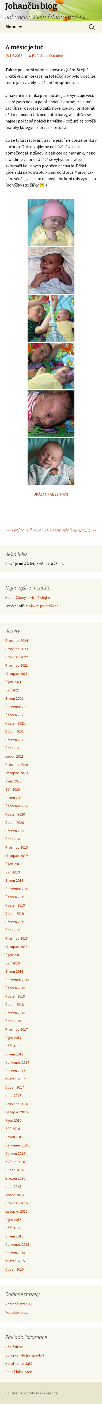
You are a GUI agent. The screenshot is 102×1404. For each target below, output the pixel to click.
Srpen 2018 (14, 971)
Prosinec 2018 (16, 938)
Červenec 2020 (17, 806)
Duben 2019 (14, 913)
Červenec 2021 (17, 706)
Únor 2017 (13, 1095)
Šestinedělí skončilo (73, 530)
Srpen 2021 (14, 698)
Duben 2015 (14, 1269)
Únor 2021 (13, 748)
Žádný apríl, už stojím (33, 597)
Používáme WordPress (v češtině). (32, 1393)
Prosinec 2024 (16, 640)
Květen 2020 (15, 814)
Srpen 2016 (14, 1136)
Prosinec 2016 (16, 1103)
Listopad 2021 (16, 673)
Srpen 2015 (14, 1236)
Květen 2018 (15, 996)
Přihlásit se (14, 1346)
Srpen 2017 (14, 1054)
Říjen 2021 (13, 681)
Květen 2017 (15, 1079)
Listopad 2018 (16, 946)
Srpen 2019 (14, 880)
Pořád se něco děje (47, 55)
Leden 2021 (14, 756)
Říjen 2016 (13, 1120)
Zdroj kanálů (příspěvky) (24, 1355)
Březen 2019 (15, 921)
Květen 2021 (15, 723)
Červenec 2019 (17, 888)
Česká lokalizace (18, 1371)
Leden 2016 (14, 1194)
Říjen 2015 (13, 1219)
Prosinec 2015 (16, 1203)
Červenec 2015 (17, 1244)
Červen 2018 (15, 988)
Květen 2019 (15, 905)
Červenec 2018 (17, 979)
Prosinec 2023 (16, 648)
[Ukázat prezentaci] (50, 494)
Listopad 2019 (16, 855)
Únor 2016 (13, 1186)
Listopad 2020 (16, 772)
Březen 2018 (15, 1012)
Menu (11, 27)
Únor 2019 (13, 930)
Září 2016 (12, 1128)
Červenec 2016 (17, 1145)
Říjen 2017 (13, 1037)
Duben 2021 (14, 731)
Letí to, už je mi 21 (26, 530)
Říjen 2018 (13, 954)
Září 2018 (12, 963)
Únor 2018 (13, 1021)
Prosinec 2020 (16, 764)
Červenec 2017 (17, 1062)
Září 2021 (12, 690)
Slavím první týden (43, 605)
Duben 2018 (14, 1004)
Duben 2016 (14, 1170)
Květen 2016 (15, 1161)
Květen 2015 (15, 1261)
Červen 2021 (15, 715)
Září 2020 (12, 789)
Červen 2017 (15, 1070)
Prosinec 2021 (16, 665)
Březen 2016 (15, 1178)
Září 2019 (12, 872)
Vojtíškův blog (16, 1312)
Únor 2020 (13, 839)
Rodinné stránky (18, 1304)
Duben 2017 (14, 1087)
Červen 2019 (15, 897)
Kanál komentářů (18, 1363)
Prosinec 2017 (16, 1029)
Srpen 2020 (14, 797)
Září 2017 (12, 1045)
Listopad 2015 (16, 1211)
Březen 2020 (15, 830)
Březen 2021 (15, 739)
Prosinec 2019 (16, 847)
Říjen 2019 (13, 863)
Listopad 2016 (16, 1112)
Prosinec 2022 (16, 657)
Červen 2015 (15, 1252)
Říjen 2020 (13, 781)
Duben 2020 (14, 822)
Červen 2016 (15, 1153)
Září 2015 (12, 1227)
